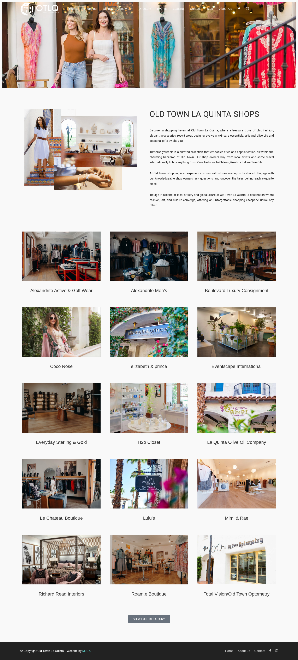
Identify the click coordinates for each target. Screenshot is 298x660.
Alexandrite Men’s (149, 290)
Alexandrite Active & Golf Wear (61, 290)
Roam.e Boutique (149, 594)
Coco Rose (61, 366)
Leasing (178, 8)
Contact (195, 8)
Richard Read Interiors (61, 594)
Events (162, 8)
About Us (225, 8)
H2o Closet (149, 442)
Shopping (90, 8)
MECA (86, 651)
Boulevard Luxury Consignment (236, 290)
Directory (144, 8)
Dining (107, 8)
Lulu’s (149, 518)
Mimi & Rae (237, 518)
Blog (210, 8)
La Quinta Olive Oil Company (236, 442)
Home (73, 8)
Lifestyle (123, 8)
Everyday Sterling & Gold (61, 442)
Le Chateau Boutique (61, 518)
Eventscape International (236, 366)
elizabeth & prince (149, 366)
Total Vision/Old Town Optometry (236, 594)
